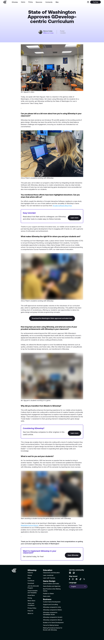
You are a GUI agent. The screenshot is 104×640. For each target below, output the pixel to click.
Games (23, 2)
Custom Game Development (51, 602)
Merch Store (31, 600)
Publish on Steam (48, 593)
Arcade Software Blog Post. (62, 205)
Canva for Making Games (51, 625)
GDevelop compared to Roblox (52, 610)
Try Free (95, 2)
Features (30, 572)
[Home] (4, 2)
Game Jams (46, 596)
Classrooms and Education (51, 572)
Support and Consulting (50, 604)
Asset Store (31, 595)
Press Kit (30, 610)
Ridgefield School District (29, 525)
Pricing (30, 2)
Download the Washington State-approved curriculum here (52, 318)
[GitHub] (88, 2)
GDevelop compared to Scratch (52, 617)
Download (31, 583)
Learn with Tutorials (49, 578)
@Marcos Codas (48, 33)
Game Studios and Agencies (51, 586)
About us (30, 613)
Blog (57, 2)
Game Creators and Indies (51, 583)
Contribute (31, 580)
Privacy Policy (32, 608)
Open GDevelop (73, 555)
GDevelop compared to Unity (52, 607)
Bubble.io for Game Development (53, 622)
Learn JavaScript (48, 575)
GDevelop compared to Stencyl (52, 620)
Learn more (74, 218)
